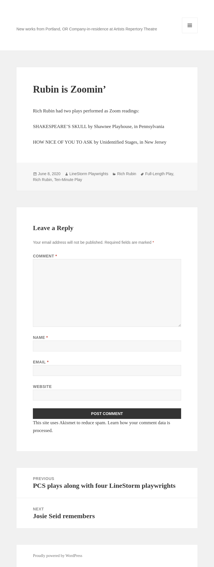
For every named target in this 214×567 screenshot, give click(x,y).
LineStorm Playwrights (88, 174)
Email (41, 362)
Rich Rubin (126, 174)
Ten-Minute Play (68, 179)
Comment (45, 256)
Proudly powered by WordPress (57, 556)
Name (40, 337)
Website (42, 386)
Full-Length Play (159, 174)
